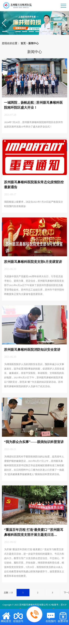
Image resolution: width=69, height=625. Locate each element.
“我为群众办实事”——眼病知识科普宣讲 (34, 442)
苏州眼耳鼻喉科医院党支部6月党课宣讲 (33, 262)
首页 (23, 43)
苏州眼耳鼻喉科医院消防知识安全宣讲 (32, 349)
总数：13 (8, 592)
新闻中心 (33, 43)
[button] (4, 31)
